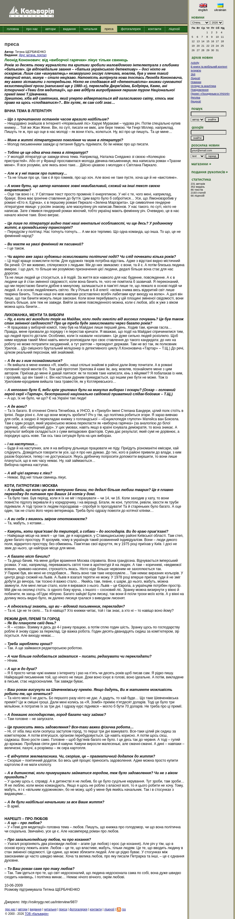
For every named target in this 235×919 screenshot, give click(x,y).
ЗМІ (193, 74)
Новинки (196, 82)
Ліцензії (195, 78)
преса (109, 29)
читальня (90, 29)
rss (124, 909)
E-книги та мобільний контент (209, 66)
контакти (154, 29)
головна (13, 29)
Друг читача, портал (33, 55)
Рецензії (196, 101)
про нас (32, 29)
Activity (195, 62)
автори (50, 29)
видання (69, 29)
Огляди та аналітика (203, 85)
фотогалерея (131, 29)
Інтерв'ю (196, 70)
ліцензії (174, 29)
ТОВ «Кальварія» (36, 913)
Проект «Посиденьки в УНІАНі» (210, 93)
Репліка (195, 97)
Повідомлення (200, 89)
